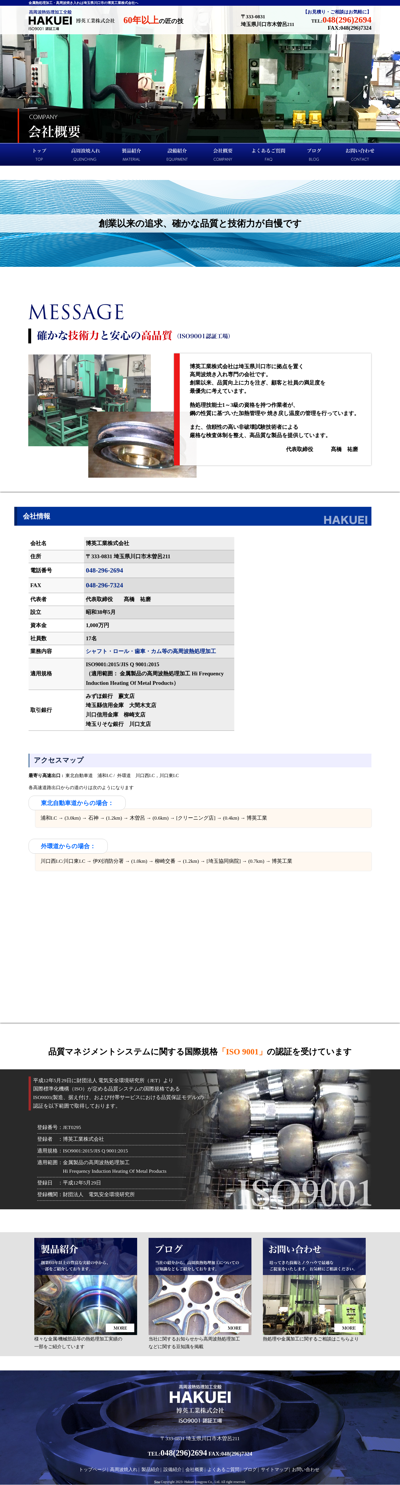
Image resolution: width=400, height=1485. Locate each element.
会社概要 (223, 154)
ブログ (314, 154)
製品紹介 (131, 154)
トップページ (40, 154)
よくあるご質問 (268, 154)
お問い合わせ (360, 154)
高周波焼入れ (86, 154)
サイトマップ (274, 1469)
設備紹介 (177, 154)
